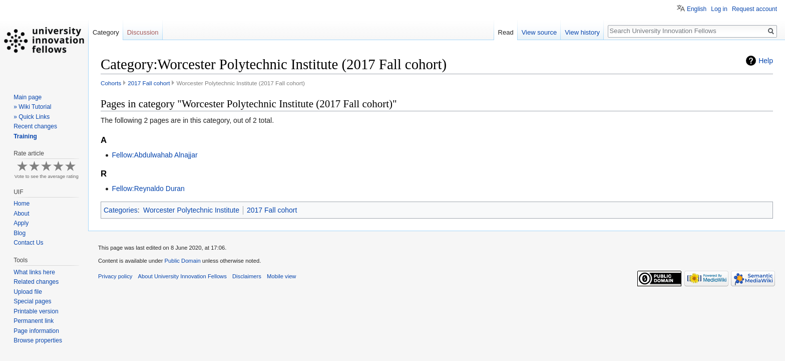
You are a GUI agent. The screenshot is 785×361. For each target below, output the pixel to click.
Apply (21, 223)
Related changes (36, 281)
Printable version (36, 311)
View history (582, 32)
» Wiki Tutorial (32, 106)
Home (22, 203)
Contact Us (28, 242)
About (21, 213)
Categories (121, 210)
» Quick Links (32, 116)
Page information (36, 330)
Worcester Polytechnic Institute (191, 210)
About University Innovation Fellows (182, 276)
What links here (34, 272)
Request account (754, 9)
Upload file (28, 291)
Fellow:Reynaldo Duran (148, 189)
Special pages (32, 301)
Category (106, 32)
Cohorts (111, 83)
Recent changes (35, 126)
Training (25, 136)
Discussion (143, 32)
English (696, 9)
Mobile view (281, 276)
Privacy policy (115, 276)
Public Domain (182, 261)
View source (539, 32)
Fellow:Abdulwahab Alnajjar (154, 155)
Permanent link (34, 320)
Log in (719, 9)
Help (765, 61)
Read (506, 32)
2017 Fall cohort (149, 83)
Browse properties (38, 340)
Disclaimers (246, 276)
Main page (28, 97)
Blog (20, 233)
